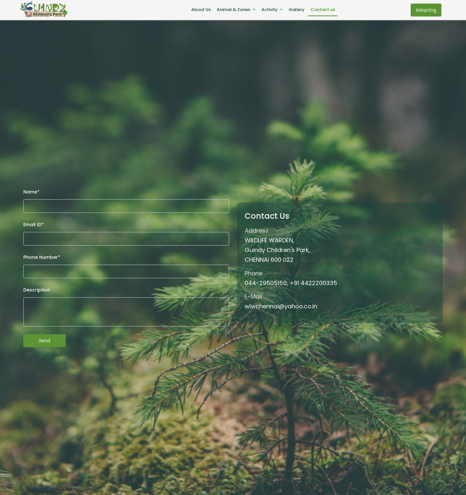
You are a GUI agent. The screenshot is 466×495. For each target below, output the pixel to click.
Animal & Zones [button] (234, 9)
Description (36, 290)
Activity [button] (270, 9)
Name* (31, 192)
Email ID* (33, 224)
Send (44, 340)
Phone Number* (41, 257)
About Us (201, 9)
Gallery (298, 9)
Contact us (324, 9)
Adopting (426, 10)
